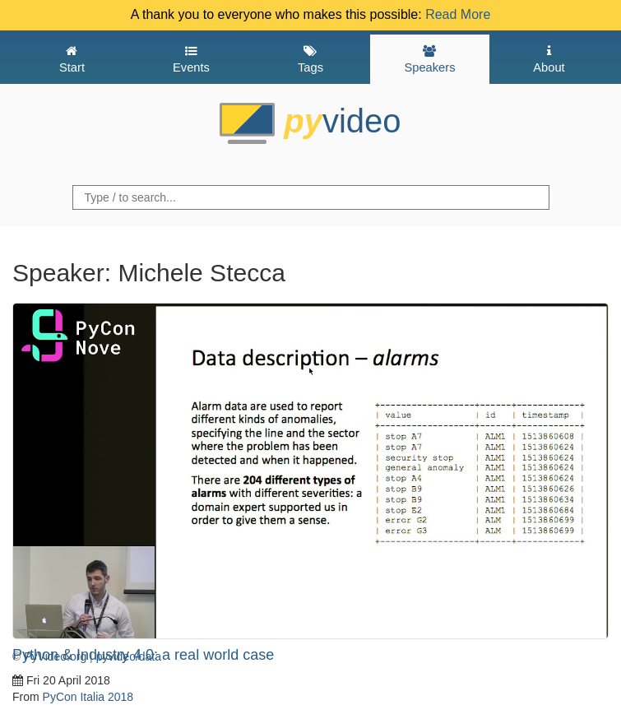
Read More (457, 14)
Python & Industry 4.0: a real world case (143, 655)
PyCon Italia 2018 (88, 696)
